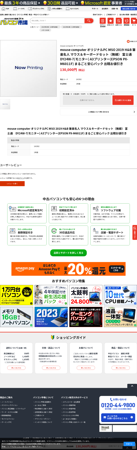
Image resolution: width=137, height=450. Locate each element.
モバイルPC (74, 8)
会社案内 (105, 8)
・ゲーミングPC (6, 422)
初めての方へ (98, 14)
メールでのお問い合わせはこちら (117, 417)
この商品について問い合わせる (98, 112)
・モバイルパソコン (7, 419)
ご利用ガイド (111, 14)
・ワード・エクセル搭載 (9, 412)
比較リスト (135, 235)
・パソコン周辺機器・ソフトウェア (13, 408)
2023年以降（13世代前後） (71, 27)
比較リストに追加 (124, 100)
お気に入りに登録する (132, 41)
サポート (95, 8)
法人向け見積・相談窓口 (128, 14)
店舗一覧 (115, 8)
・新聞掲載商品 (5, 415)
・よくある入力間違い (69, 419)
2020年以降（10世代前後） (50, 27)
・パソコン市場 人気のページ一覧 (73, 422)
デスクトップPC (38, 8)
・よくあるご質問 (39, 405)
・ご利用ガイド (38, 415)
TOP (7, 8)
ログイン (21, 178)
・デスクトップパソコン (9, 405)
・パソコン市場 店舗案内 (42, 402)
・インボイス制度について (42, 422)
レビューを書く (12, 183)
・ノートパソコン (6, 402)
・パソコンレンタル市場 (70, 415)
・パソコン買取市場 (68, 405)
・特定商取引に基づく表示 (42, 408)
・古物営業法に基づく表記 (42, 412)
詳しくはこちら (16, 368)
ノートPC (21, 8)
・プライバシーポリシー (42, 419)
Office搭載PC (57, 8)
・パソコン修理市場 (68, 408)
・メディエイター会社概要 (70, 402)
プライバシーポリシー (21, 446)
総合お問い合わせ (129, 9)
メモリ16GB (45, 30)
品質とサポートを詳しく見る (68, 252)
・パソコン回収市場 (68, 412)
